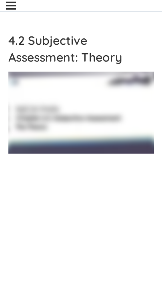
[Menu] (11, 5)
